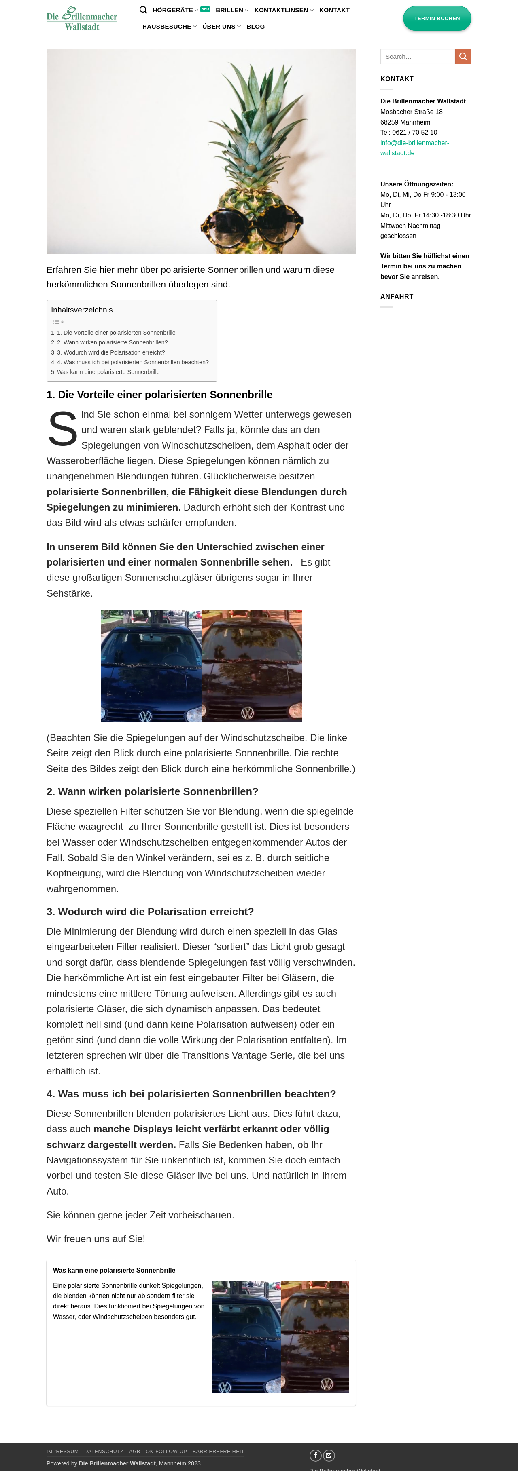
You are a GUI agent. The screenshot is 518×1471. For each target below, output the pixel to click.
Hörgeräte (175, 10)
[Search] (143, 10)
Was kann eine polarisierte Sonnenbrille (108, 372)
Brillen (232, 10)
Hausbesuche (169, 26)
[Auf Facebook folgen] (316, 1456)
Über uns (221, 26)
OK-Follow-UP (166, 1451)
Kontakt (334, 9)
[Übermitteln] (463, 56)
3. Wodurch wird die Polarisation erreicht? (111, 352)
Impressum (63, 1451)
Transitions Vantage (224, 1055)
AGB (134, 1451)
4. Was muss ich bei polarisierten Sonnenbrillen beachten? (133, 362)
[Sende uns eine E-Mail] (329, 1456)
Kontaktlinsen (284, 10)
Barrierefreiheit (218, 1451)
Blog (255, 26)
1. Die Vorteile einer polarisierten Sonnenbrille (116, 332)
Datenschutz (103, 1451)
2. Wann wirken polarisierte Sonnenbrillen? (112, 342)
